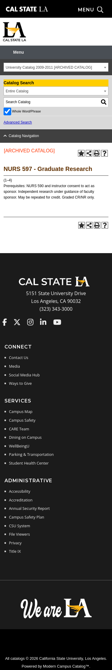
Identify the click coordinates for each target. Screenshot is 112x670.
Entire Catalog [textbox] (17, 91)
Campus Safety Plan (26, 517)
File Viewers (19, 534)
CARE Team (19, 429)
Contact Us (18, 357)
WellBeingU (19, 446)
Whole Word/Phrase (26, 111)
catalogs (17, 658)
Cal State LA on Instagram (30, 322)
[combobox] (56, 67)
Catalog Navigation (24, 136)
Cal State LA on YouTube (57, 322)
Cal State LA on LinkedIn (43, 322)
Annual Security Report (29, 508)
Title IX (15, 551)
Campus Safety (22, 420)
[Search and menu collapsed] (95, 9)
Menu (18, 52)
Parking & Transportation (31, 454)
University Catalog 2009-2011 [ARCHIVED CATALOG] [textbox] (49, 67)
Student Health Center (29, 463)
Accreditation (21, 500)
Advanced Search (18, 122)
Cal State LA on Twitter (17, 322)
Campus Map (21, 411)
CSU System (19, 525)
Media (14, 366)
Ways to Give (20, 383)
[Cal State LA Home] (56, 286)
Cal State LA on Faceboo (4, 322)
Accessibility (19, 491)
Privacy (15, 543)
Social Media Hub (24, 375)
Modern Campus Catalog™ (66, 666)
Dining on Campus (25, 437)
